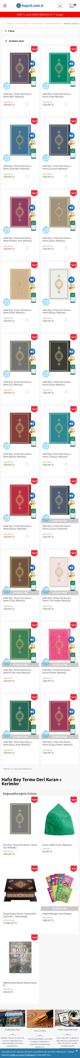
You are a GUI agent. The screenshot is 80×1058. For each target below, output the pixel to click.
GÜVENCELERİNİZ (54, 1030)
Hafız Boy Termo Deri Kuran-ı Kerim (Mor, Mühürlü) (17, 95)
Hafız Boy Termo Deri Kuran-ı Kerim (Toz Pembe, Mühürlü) (57, 599)
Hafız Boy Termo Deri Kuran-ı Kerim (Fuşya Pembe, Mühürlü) (58, 743)
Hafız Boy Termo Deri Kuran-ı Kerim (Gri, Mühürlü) (17, 383)
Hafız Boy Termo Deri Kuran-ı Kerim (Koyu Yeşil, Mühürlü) (17, 743)
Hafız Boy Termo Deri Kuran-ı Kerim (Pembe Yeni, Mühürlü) (17, 239)
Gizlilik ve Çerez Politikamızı (22, 1055)
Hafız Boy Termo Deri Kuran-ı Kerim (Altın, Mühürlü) (17, 311)
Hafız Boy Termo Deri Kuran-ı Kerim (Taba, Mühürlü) (17, 599)
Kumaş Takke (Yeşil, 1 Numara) (56, 845)
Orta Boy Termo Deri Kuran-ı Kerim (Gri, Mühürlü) (20, 846)
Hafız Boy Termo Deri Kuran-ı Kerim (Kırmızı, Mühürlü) (17, 527)
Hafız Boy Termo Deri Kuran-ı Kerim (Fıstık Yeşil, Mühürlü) (17, 671)
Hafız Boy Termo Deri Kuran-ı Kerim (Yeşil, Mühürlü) (57, 95)
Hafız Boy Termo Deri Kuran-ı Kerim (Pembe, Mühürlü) (57, 671)
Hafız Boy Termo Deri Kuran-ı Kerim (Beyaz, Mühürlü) (57, 311)
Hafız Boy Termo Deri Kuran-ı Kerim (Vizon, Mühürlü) (57, 239)
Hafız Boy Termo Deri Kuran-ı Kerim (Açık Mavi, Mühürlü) (17, 167)
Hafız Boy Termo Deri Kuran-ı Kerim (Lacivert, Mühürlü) (57, 167)
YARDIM (11, 1039)
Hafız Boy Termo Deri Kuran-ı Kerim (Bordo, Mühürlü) (17, 455)
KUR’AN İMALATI (14, 1030)
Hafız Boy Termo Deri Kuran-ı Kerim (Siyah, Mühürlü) (57, 383)
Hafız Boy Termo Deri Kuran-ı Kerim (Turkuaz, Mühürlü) (57, 455)
